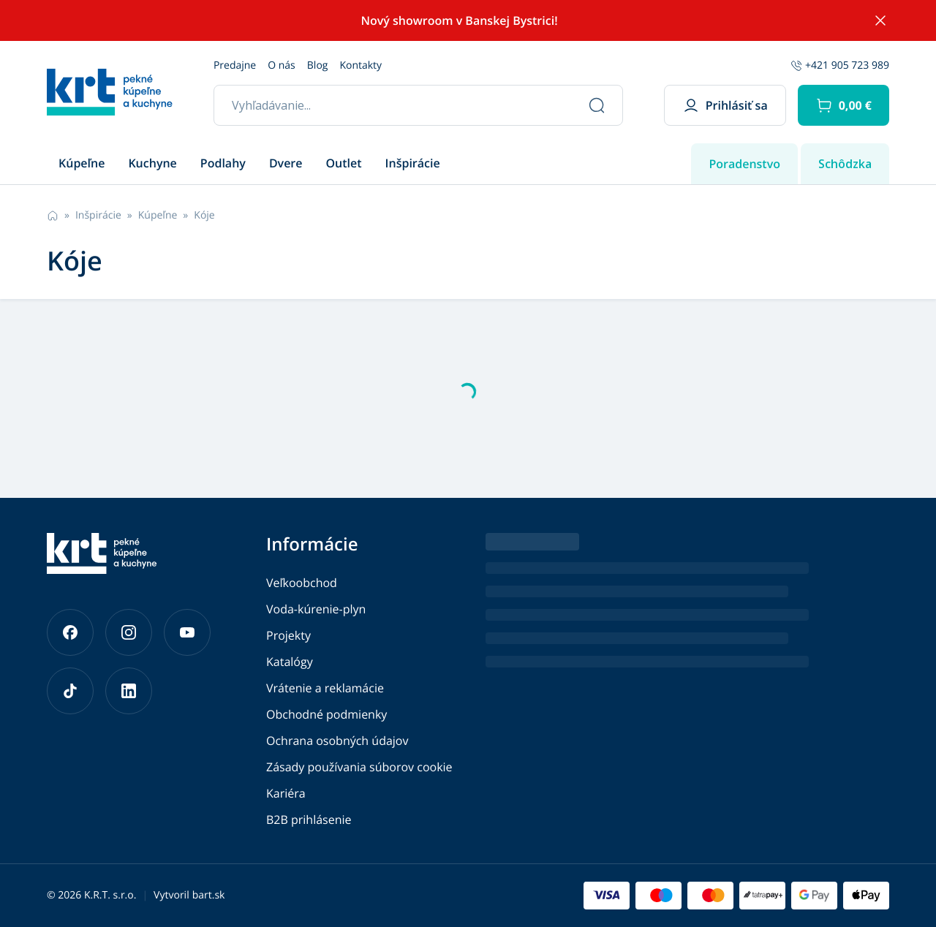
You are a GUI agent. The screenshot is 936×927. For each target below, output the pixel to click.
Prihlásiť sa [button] (725, 105)
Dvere (286, 163)
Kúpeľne (158, 215)
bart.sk (208, 895)
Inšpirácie (412, 163)
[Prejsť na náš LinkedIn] (128, 690)
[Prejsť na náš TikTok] (70, 690)
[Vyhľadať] (596, 105)
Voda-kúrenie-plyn (316, 609)
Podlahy (223, 163)
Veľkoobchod (301, 583)
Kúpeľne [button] (81, 163)
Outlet (344, 163)
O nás (281, 65)
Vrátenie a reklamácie (325, 688)
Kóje (204, 215)
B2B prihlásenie (309, 819)
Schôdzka (845, 164)
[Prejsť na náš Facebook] (70, 632)
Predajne (235, 65)
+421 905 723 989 (839, 65)
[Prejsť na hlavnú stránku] (110, 92)
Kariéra (286, 793)
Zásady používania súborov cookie (359, 767)
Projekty (288, 635)
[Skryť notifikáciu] (880, 20)
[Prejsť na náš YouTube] (187, 632)
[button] (843, 105)
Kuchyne (152, 163)
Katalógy (289, 662)
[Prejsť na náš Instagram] (128, 632)
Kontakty (360, 65)
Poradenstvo (744, 164)
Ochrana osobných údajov (337, 741)
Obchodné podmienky (326, 714)
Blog (317, 65)
